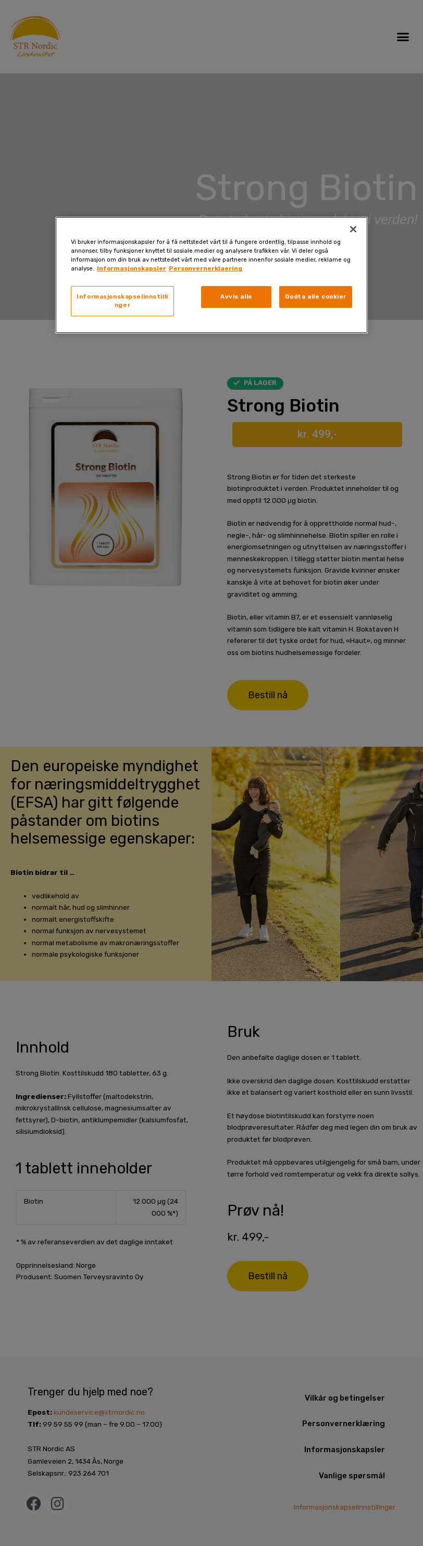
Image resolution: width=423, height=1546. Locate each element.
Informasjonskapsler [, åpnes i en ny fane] (131, 268)
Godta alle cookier (315, 296)
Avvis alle (236, 296)
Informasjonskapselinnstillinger (122, 300)
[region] (211, 275)
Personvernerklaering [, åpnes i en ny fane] (205, 268)
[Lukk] (353, 229)
